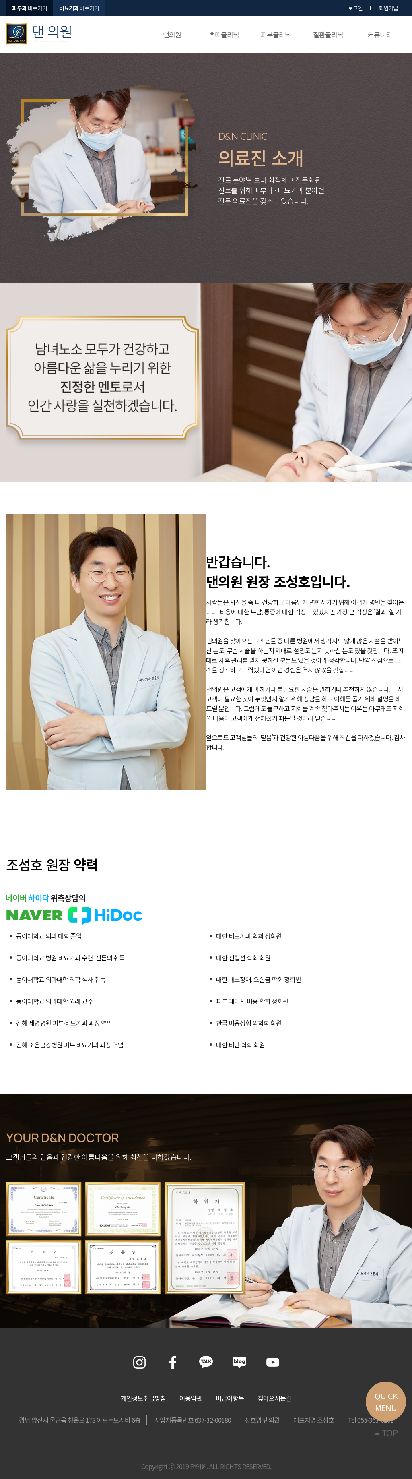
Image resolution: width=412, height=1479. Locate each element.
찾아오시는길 (274, 1398)
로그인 (355, 8)
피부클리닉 (276, 34)
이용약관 (190, 1398)
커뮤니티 (380, 34)
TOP (386, 1432)
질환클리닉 (328, 34)
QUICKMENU (386, 1401)
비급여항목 (230, 1398)
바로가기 (79, 8)
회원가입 (388, 8)
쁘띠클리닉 (224, 34)
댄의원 (172, 34)
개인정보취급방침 (143, 1398)
